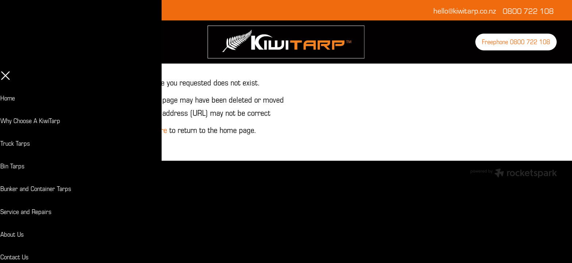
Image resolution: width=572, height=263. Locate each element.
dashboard (64, 171)
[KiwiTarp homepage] (286, 42)
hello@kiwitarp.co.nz (464, 11)
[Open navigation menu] (83, 42)
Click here (151, 129)
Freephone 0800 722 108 (516, 41)
